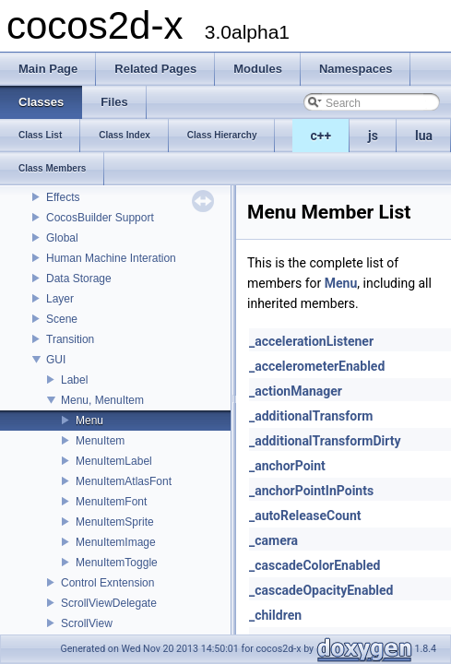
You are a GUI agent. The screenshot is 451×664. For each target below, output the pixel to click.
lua (424, 135)
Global (62, 237)
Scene (61, 319)
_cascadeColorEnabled (314, 565)
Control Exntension (107, 582)
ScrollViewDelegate (109, 603)
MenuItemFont (111, 501)
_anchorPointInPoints (311, 490)
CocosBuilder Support (100, 217)
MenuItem (100, 440)
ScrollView (87, 623)
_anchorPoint (287, 465)
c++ (321, 135)
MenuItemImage (116, 542)
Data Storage (79, 278)
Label (74, 380)
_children (275, 615)
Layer (60, 298)
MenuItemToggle (117, 562)
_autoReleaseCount (305, 515)
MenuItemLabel (114, 461)
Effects (62, 197)
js (373, 135)
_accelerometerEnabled (317, 366)
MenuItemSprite (115, 522)
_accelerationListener (311, 341)
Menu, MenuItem (102, 400)
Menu (89, 420)
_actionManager (295, 391)
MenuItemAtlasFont (124, 481)
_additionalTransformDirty (324, 440)
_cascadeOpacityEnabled (321, 590)
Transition (70, 339)
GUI (55, 359)
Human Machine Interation (111, 258)
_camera (273, 540)
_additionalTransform (311, 416)
